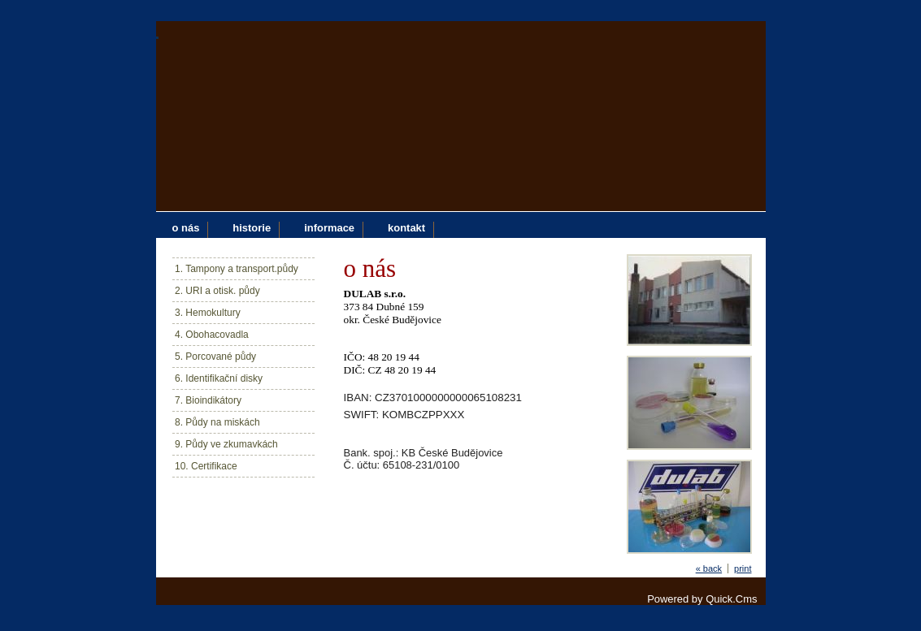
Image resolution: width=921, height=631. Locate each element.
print (742, 568)
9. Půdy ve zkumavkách (226, 444)
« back (709, 568)
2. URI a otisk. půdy (217, 290)
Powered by (702, 599)
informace (329, 228)
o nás (186, 228)
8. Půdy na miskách (217, 422)
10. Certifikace (206, 466)
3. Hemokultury (208, 312)
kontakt (406, 228)
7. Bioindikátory (208, 400)
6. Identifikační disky (219, 378)
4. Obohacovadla (212, 334)
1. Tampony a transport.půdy (236, 268)
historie (251, 228)
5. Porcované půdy (215, 356)
